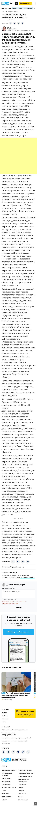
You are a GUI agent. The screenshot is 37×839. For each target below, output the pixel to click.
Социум (20, 788)
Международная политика (7, 774)
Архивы (4, 712)
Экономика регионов (8, 787)
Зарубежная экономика (26, 773)
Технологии (5, 793)
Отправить (18, 607)
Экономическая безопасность (23, 780)
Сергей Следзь (8, 699)
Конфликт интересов (25, 776)
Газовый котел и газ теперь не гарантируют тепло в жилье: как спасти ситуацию (15, 695)
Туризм (20, 797)
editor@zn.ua (5, 743)
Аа (16, 3)
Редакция (4, 719)
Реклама (4, 716)
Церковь (4, 800)
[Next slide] (34, 8)
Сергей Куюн (11, 29)
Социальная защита (25, 770)
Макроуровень (6, 778)
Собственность (23, 800)
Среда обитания (6, 797)
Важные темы (6, 8)
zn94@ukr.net (26, 738)
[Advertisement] (18, 156)
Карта (3, 722)
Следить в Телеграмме (18, 632)
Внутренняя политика (8, 770)
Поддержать (25, 3)
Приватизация (6, 784)
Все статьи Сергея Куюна (11, 567)
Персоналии (22, 784)
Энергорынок (5, 781)
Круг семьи (22, 794)
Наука (3, 790)
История (21, 791)
